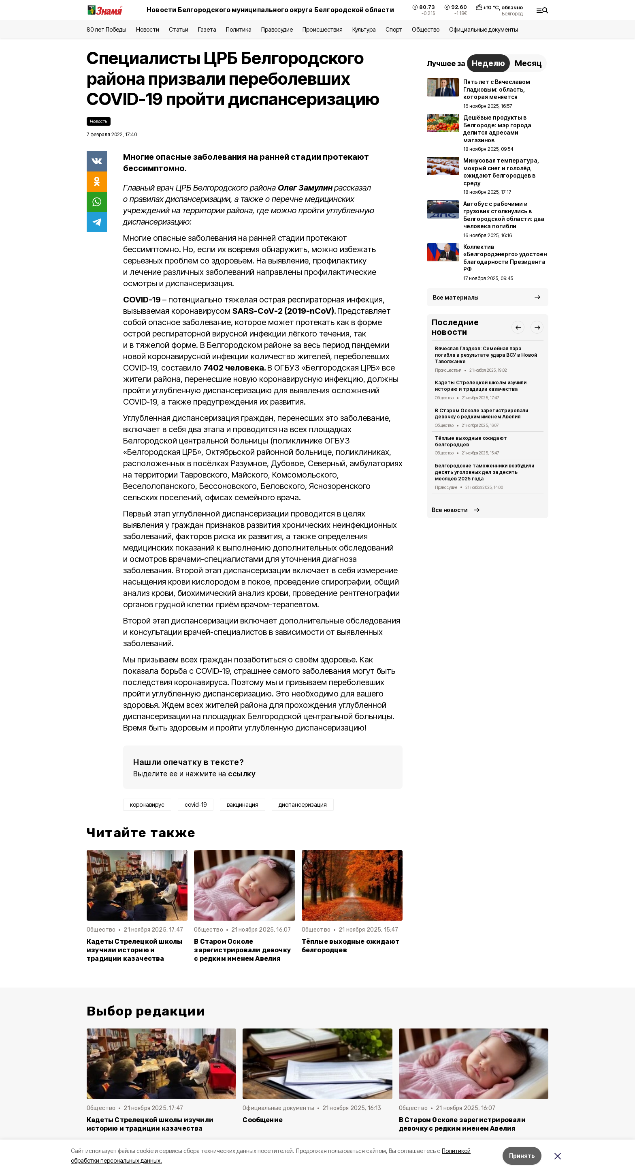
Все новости (450, 509)
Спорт (394, 29)
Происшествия (322, 29)
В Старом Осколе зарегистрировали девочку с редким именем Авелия (242, 950)
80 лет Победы (106, 29)
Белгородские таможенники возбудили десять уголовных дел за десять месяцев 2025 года (484, 472)
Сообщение (263, 1120)
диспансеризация (303, 804)
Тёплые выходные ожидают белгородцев (350, 946)
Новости (147, 29)
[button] (517, 327)
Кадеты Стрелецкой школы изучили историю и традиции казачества (134, 950)
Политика (238, 29)
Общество (425, 29)
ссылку (242, 773)
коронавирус (147, 804)
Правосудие (277, 29)
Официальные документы (483, 29)
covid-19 (196, 804)
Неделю (488, 63)
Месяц (528, 63)
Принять (522, 1155)
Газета (207, 29)
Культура (364, 29)
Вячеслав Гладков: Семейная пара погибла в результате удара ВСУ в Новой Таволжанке (486, 354)
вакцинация (242, 804)
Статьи (178, 29)
